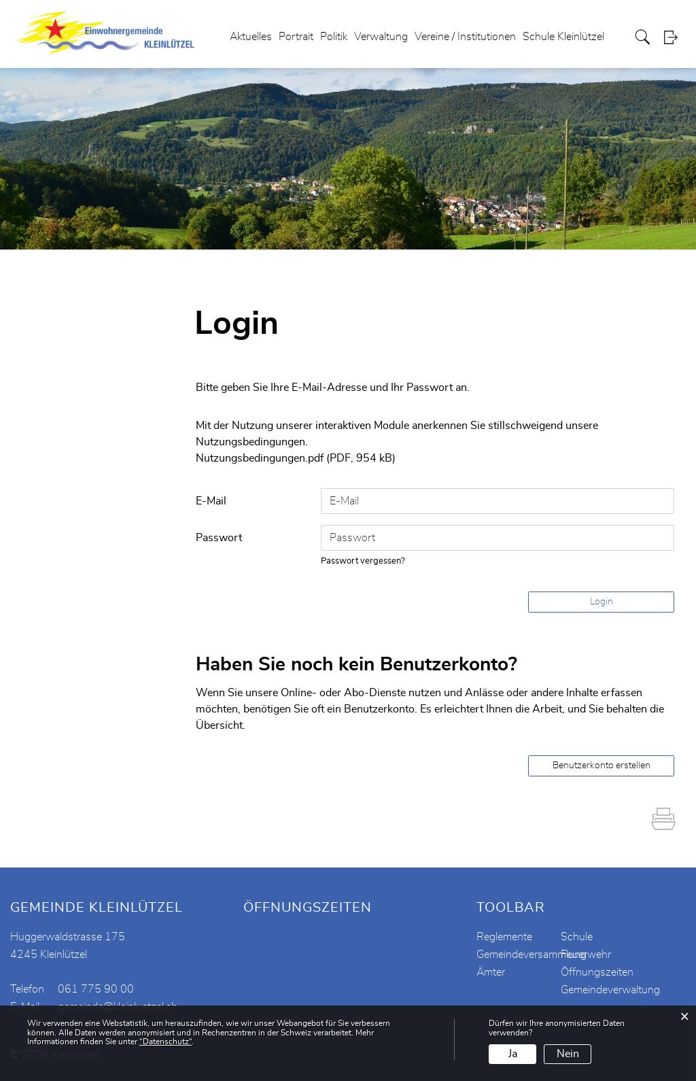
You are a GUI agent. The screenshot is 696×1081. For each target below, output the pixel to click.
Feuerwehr (586, 954)
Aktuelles (251, 36)
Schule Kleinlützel (563, 36)
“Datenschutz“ (165, 1041)
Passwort (219, 537)
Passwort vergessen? (363, 561)
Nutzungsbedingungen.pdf (260, 458)
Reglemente (504, 936)
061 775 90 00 (96, 989)
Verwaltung (381, 36)
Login (675, 37)
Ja (512, 1053)
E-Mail (211, 501)
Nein (568, 1053)
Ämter (490, 972)
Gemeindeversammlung (531, 954)
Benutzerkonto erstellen (601, 765)
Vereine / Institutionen (465, 36)
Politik (333, 36)
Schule (577, 936)
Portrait (296, 36)
